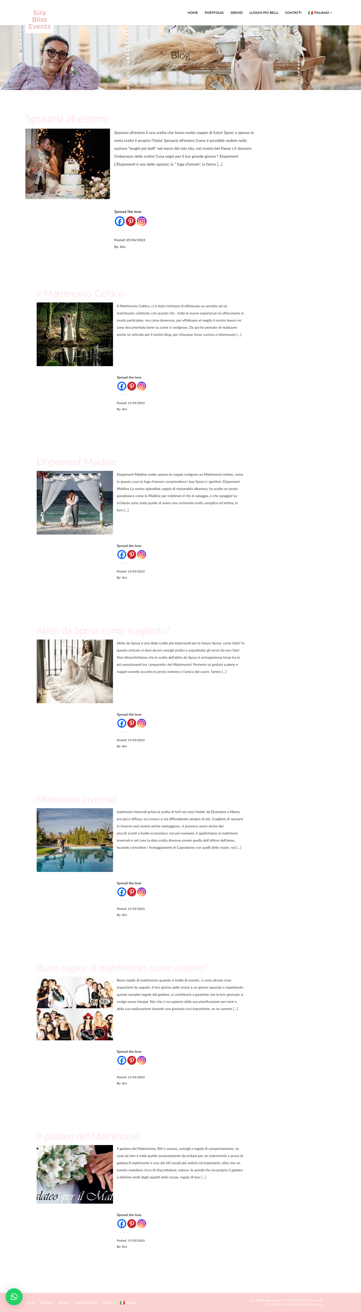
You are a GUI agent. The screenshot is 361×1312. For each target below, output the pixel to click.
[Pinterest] (131, 220)
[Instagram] (141, 220)
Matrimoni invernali (99, 819)
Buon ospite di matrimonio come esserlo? (128, 987)
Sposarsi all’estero (67, 119)
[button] (14, 1296)
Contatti (293, 12)
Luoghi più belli (263, 12)
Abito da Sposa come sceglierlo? (116, 650)
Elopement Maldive (99, 481)
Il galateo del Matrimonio (106, 1155)
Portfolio (214, 12)
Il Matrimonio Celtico (101, 313)
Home (193, 12)
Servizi (236, 12)
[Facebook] (120, 220)
